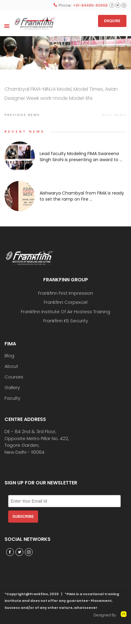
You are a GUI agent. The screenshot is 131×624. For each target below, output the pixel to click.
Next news (114, 114)
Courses (14, 377)
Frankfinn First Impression (65, 293)
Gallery (12, 388)
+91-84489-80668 (90, 5)
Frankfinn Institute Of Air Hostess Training (65, 311)
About (11, 366)
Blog (9, 356)
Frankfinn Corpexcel (65, 302)
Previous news (22, 114)
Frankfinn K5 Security (65, 320)
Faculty (12, 398)
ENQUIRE (112, 20)
